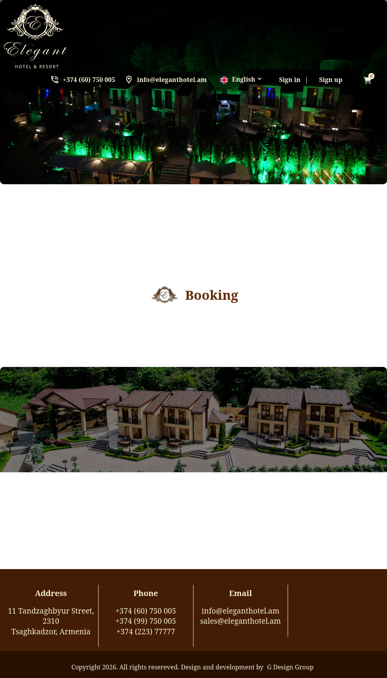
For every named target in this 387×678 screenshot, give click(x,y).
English (237, 79)
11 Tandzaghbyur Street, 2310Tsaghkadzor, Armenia (51, 621)
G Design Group (290, 667)
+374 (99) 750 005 (145, 621)
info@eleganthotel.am (172, 79)
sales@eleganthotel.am (240, 621)
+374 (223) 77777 (145, 631)
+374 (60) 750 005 (89, 79)
